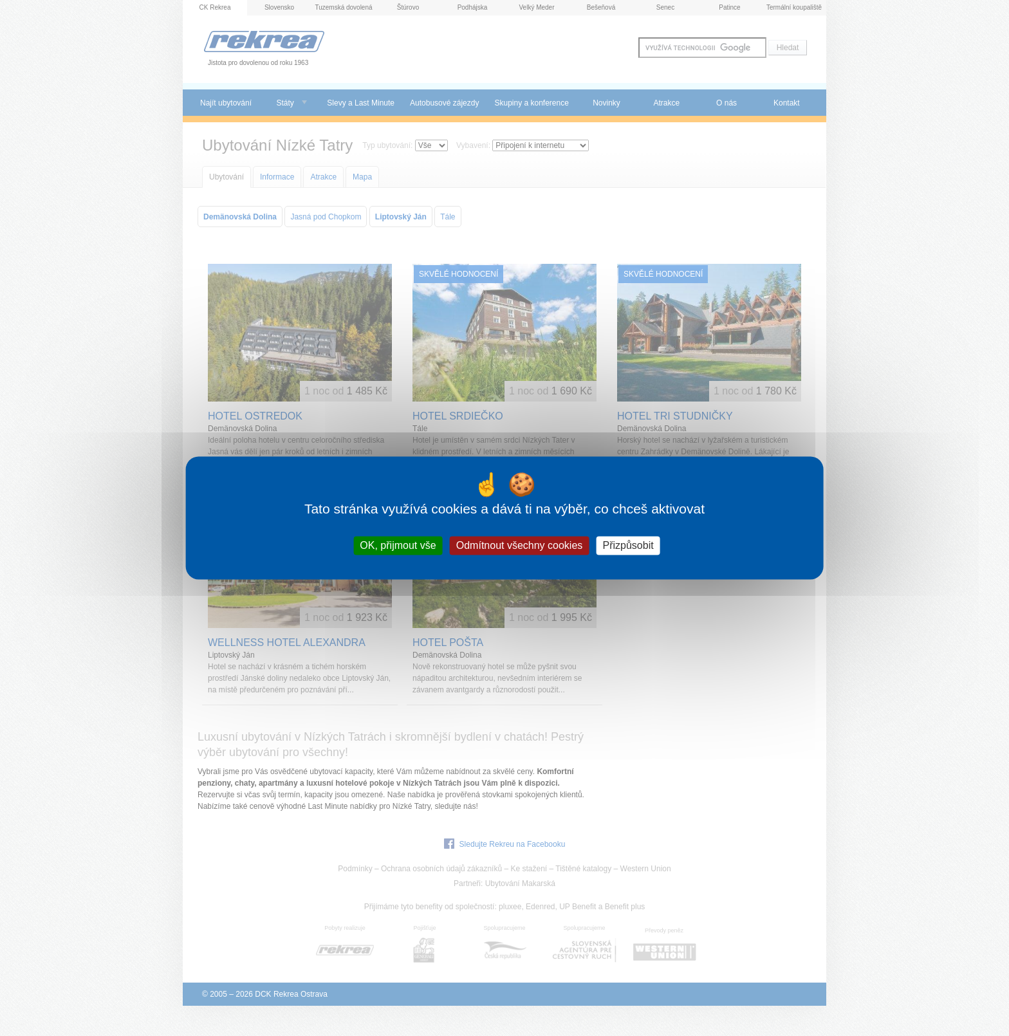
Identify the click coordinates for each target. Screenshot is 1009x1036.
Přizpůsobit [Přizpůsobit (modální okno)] (627, 545)
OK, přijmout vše (398, 545)
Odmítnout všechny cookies (519, 545)
